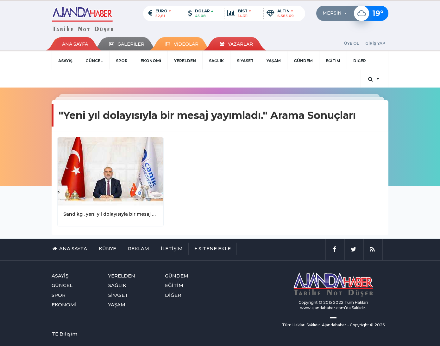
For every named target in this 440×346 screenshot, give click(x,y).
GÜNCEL (94, 60)
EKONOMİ (151, 60)
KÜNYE (107, 248)
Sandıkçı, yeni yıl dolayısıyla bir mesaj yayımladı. (110, 214)
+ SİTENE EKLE (212, 248)
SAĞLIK (216, 60)
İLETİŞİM (172, 248)
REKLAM (138, 248)
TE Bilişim (64, 334)
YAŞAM (274, 60)
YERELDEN (185, 60)
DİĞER (359, 60)
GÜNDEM (303, 60)
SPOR (122, 60)
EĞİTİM (333, 60)
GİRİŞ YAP (375, 43)
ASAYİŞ (65, 60)
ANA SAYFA (75, 44)
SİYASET (245, 60)
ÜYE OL (351, 43)
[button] (337, 13)
